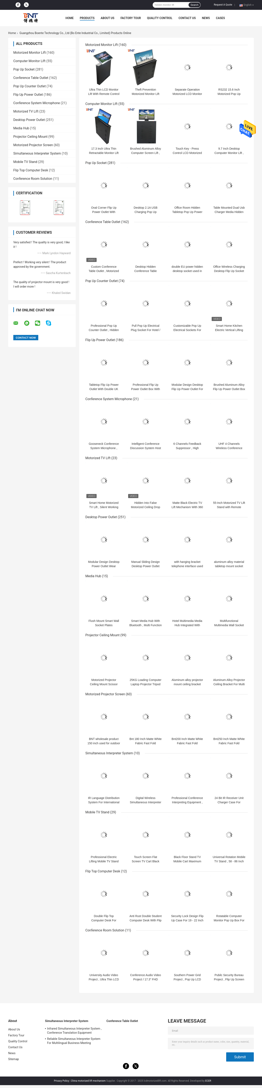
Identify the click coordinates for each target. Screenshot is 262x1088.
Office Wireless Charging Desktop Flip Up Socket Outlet (229, 271)
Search (194, 4)
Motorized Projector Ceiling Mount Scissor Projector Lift (103, 684)
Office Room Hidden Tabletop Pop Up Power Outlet (187, 212)
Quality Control (159, 18)
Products (87, 18)
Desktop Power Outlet (29, 120)
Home (70, 18)
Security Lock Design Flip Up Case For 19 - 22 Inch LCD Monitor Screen (187, 920)
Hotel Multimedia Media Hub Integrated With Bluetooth (187, 625)
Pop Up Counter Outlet (29, 86)
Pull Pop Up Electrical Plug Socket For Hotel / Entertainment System (145, 330)
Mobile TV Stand (25, 162)
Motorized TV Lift (25, 111)
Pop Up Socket (24, 69)
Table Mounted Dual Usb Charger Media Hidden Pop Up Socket (229, 212)
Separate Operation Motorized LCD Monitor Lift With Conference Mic (187, 94)
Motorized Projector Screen (33, 145)
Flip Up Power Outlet (28, 95)
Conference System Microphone (36, 103)
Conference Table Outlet (30, 78)
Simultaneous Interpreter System (37, 153)
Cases (220, 18)
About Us (107, 18)
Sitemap (13, 1059)
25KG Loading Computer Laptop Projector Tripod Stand (145, 684)
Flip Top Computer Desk (30, 170)
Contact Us (187, 18)
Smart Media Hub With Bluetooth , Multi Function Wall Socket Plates (145, 625)
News (206, 18)
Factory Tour (131, 18)
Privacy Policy (61, 1080)
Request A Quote (223, 4)
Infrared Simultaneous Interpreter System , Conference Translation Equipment (74, 1030)
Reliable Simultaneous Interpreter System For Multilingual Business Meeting (73, 1041)
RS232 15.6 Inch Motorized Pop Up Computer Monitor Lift (229, 94)
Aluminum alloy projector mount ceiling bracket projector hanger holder (187, 684)
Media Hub (21, 128)
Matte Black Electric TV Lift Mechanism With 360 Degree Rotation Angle (187, 507)
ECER (208, 1080)
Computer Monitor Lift (29, 61)
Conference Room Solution (32, 179)
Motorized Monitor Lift (29, 53)
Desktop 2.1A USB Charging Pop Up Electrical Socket (145, 212)
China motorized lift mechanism (88, 1080)
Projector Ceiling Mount (30, 137)
